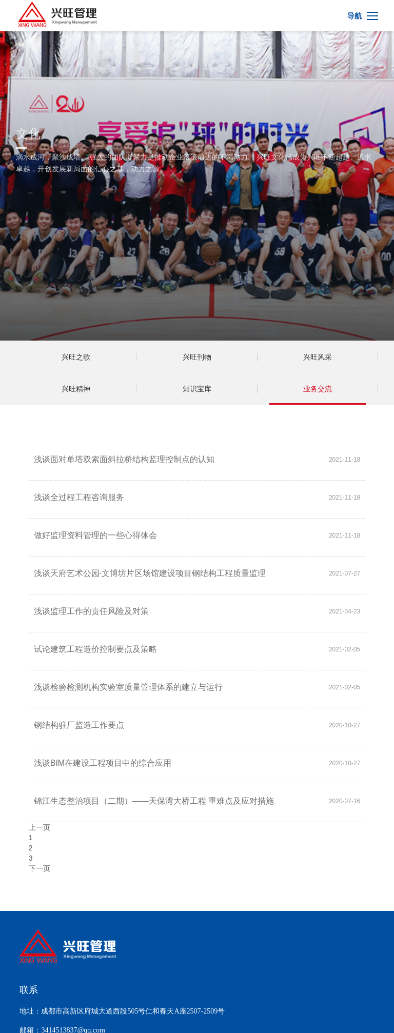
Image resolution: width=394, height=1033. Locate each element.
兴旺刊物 (197, 357)
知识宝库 (197, 389)
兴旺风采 (317, 357)
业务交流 (317, 389)
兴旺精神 (76, 389)
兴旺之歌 (76, 357)
